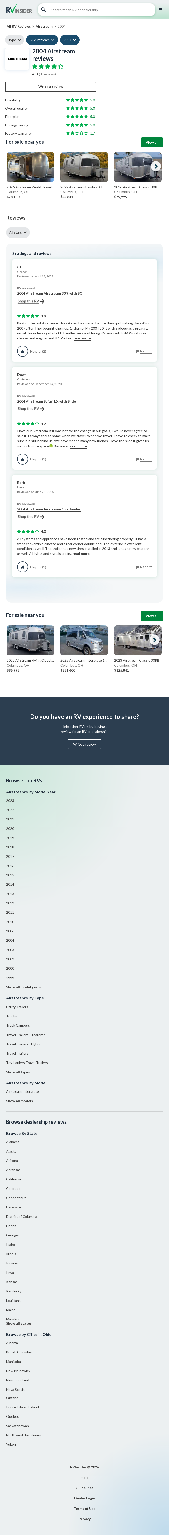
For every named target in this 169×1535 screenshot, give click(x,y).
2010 (10, 922)
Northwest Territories (23, 1435)
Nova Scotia (15, 1389)
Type (12, 40)
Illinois (11, 1254)
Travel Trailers (17, 1053)
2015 (10, 875)
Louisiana (13, 1300)
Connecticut (16, 1198)
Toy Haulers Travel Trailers (27, 1062)
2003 (10, 950)
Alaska (11, 1151)
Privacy (85, 1519)
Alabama (12, 1142)
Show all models (19, 1101)
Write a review (50, 86)
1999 (10, 978)
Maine (11, 1310)
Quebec (12, 1416)
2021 (10, 819)
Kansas (12, 1282)
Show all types (18, 1072)
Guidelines (84, 1488)
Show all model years (23, 987)
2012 (10, 903)
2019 (10, 838)
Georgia (12, 1235)
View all (152, 142)
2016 (10, 866)
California (13, 1179)
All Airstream (39, 40)
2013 (10, 894)
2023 (10, 800)
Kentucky (13, 1291)
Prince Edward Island (22, 1407)
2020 (10, 828)
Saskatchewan (17, 1426)
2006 (10, 931)
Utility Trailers (17, 1007)
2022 (10, 810)
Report (146, 351)
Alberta (12, 1343)
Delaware (13, 1207)
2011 (10, 912)
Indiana (12, 1263)
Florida (11, 1226)
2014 (10, 884)
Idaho (10, 1244)
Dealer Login (84, 1498)
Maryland (13, 1319)
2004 (67, 40)
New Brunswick (18, 1371)
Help (84, 1477)
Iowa (10, 1272)
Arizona (12, 1160)
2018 (10, 847)
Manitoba (13, 1361)
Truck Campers (18, 1025)
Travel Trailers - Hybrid (23, 1044)
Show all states (19, 1323)
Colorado (13, 1188)
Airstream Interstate (22, 1091)
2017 (10, 856)
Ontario (12, 1398)
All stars (15, 232)
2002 (10, 959)
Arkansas (13, 1170)
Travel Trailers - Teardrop (26, 1034)
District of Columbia (21, 1216)
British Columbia (19, 1352)
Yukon (11, 1444)
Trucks (11, 1016)
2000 (10, 968)
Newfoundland (17, 1380)
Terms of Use (84, 1508)
